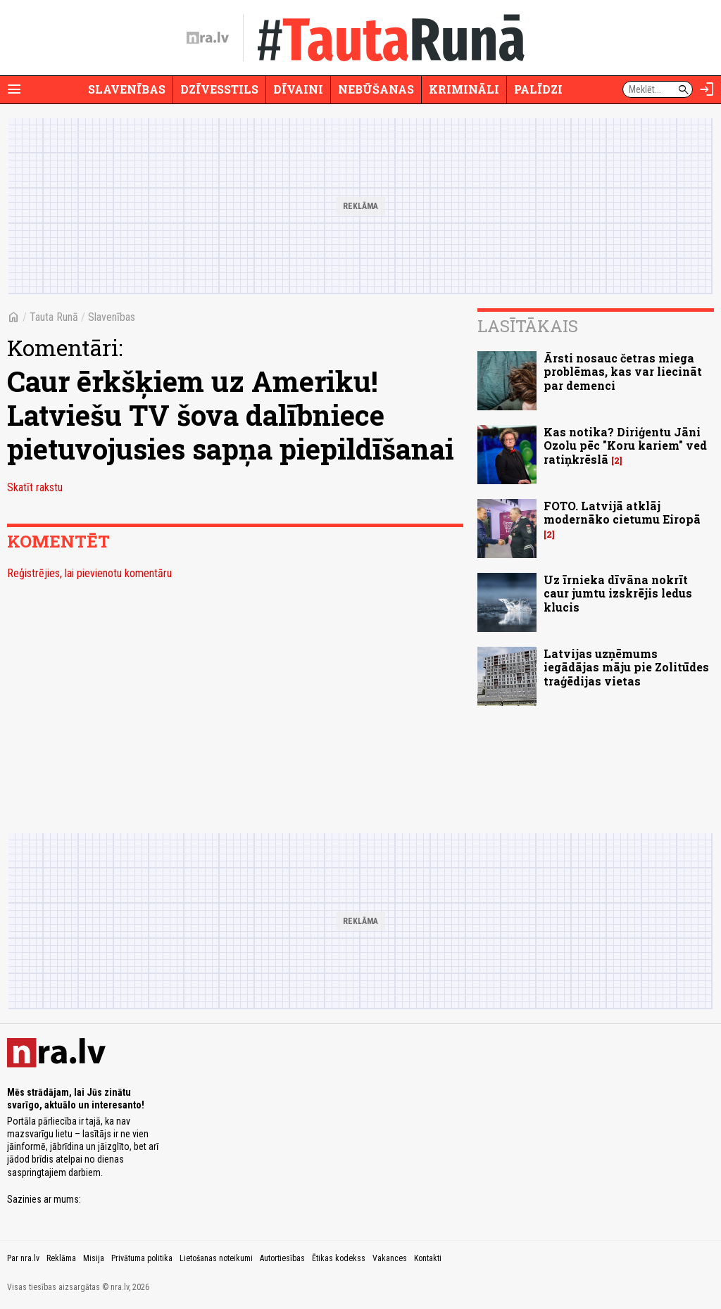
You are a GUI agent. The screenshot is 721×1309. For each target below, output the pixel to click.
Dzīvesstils (219, 89)
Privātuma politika (142, 1258)
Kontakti (427, 1258)
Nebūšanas (376, 89)
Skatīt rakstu (35, 487)
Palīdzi (538, 89)
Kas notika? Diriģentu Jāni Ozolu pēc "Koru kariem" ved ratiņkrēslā (625, 445)
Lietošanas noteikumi (216, 1258)
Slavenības (126, 89)
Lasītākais (527, 326)
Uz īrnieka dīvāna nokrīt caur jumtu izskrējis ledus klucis (618, 593)
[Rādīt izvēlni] (14, 89)
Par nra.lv (23, 1258)
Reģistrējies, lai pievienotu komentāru (89, 573)
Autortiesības (282, 1258)
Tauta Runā (54, 317)
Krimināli (464, 89)
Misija (93, 1258)
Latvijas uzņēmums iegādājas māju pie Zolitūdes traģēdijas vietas (626, 667)
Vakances (389, 1258)
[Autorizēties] (707, 89)
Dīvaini (298, 89)
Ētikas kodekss (338, 1258)
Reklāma (61, 1258)
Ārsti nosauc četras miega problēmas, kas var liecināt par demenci (623, 371)
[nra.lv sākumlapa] (208, 38)
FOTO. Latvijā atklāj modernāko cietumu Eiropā (622, 512)
